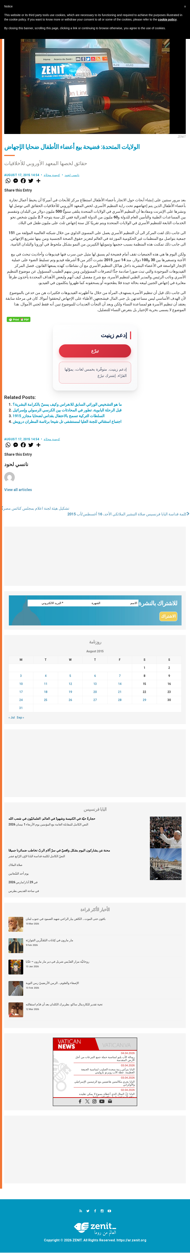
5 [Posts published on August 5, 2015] (70, 676)
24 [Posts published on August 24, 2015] (21, 700)
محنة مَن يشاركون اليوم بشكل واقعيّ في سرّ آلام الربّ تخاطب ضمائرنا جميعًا (59, 851)
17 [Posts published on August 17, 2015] (21, 692)
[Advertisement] (95, 556)
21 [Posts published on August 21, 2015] (119, 692)
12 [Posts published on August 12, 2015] (70, 684)
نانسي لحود (72, 175)
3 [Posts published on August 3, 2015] (21, 676)
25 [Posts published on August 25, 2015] (45, 700)
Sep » (20, 717)
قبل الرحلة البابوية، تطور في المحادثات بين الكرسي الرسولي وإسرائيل (67, 410)
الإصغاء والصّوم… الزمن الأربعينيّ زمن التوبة (52, 983)
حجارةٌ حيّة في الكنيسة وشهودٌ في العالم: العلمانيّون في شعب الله (51, 819)
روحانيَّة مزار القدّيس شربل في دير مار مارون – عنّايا (57, 961)
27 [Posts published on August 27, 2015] (95, 700)
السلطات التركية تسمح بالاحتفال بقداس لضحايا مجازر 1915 (58, 416)
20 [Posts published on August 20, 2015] (95, 692)
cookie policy (167, 19)
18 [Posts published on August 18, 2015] (45, 692)
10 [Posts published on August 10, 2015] (21, 684)
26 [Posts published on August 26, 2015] (70, 700)
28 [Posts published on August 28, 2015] (119, 700)
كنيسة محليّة (52, 175)
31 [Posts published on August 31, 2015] (21, 708)
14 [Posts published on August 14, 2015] (119, 684)
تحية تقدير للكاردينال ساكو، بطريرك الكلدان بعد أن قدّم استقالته (64, 1004)
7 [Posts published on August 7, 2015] (120, 676)
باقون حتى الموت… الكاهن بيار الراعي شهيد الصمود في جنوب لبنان (66, 919)
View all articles (18, 489)
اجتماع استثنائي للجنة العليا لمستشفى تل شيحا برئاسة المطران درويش (67, 421)
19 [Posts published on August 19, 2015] (70, 692)
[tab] (74, 1044)
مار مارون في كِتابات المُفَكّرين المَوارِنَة (49, 940)
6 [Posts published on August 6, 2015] (95, 676)
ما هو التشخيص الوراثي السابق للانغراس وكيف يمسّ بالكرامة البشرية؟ (67, 404)
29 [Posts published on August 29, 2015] (144, 700)
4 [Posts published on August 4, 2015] (45, 676)
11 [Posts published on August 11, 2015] (45, 684)
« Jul (11, 717)
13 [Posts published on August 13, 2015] (95, 684)
